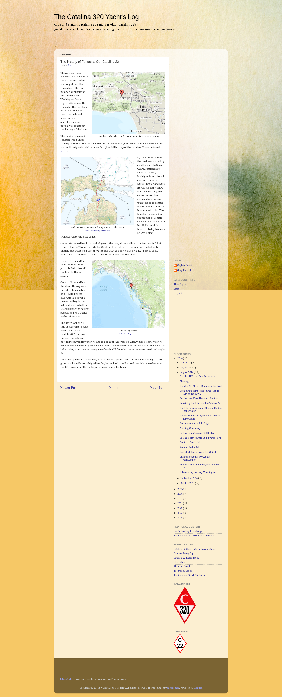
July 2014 (185, 367)
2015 (180, 489)
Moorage (185, 381)
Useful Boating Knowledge (188, 531)
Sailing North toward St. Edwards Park (200, 438)
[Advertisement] (100, 42)
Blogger (198, 688)
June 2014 (185, 362)
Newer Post (69, 387)
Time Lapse (180, 284)
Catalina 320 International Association (194, 549)
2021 (180, 503)
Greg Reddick (184, 270)
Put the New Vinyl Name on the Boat (199, 398)
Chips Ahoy (179, 562)
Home (113, 387)
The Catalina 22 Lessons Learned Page (194, 535)
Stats (176, 289)
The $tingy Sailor (183, 571)
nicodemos (173, 688)
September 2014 (189, 478)
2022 (180, 508)
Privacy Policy (66, 679)
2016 (180, 494)
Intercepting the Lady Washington (198, 472)
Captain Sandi (184, 265)
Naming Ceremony (190, 428)
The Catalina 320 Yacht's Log (96, 17)
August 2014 (187, 372)
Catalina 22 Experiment (186, 558)
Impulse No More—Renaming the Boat (201, 386)
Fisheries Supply (182, 566)
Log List (178, 293)
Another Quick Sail (189, 447)
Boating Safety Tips (184, 553)
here (63, 151)
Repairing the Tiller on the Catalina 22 (200, 403)
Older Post (157, 387)
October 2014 (187, 483)
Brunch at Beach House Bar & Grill (198, 452)
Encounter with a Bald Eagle (195, 423)
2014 (180, 358)
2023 (180, 513)
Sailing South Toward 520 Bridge (197, 433)
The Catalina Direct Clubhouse (189, 575)
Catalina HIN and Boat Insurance (197, 376)
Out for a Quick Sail (190, 442)
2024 (180, 517)
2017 (180, 498)
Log (70, 65)
